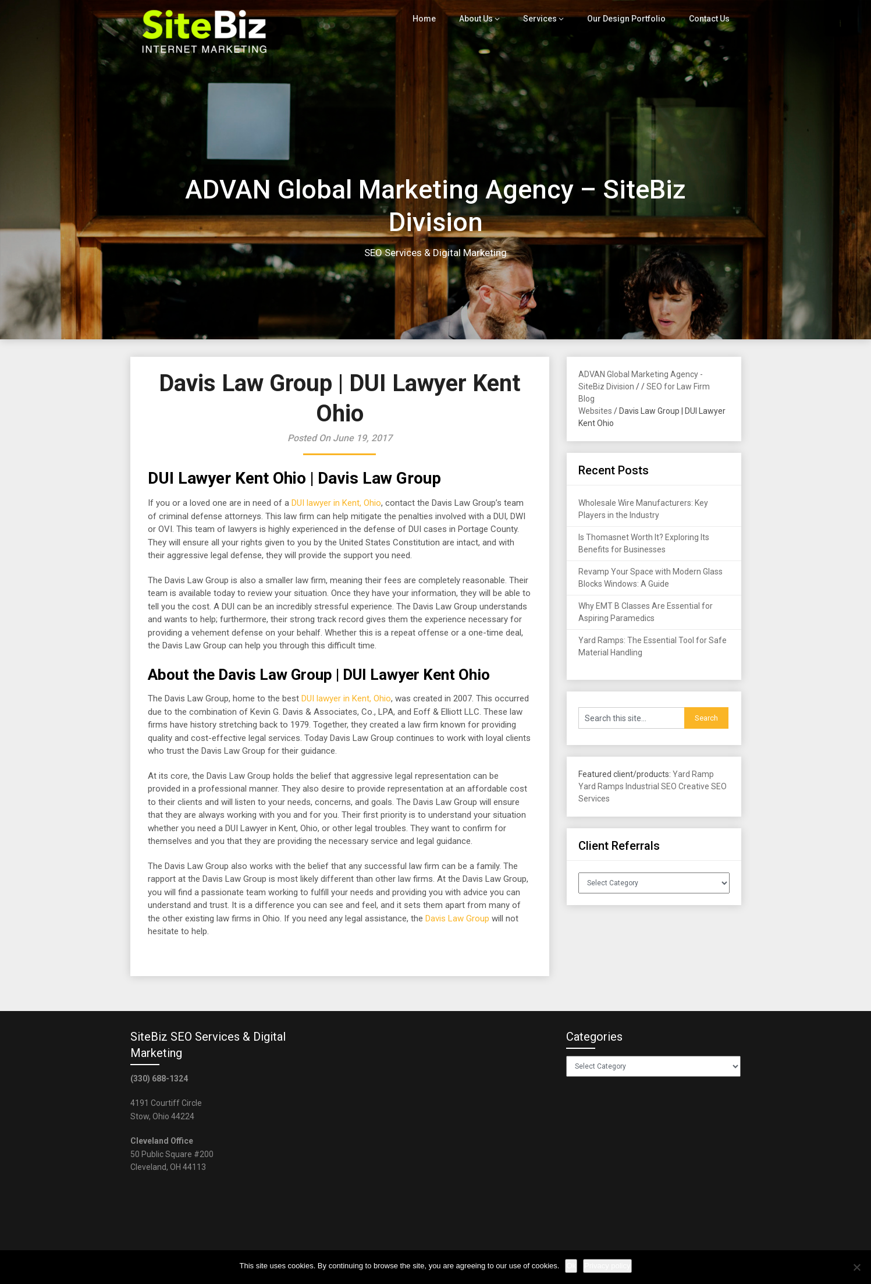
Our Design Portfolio (629, 18)
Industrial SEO (651, 786)
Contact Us (709, 18)
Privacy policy (607, 1265)
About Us (483, 18)
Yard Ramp (693, 774)
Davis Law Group (457, 918)
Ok (571, 1265)
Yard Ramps (601, 786)
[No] (856, 1267)
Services (546, 18)
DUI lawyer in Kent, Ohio (336, 503)
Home (432, 18)
